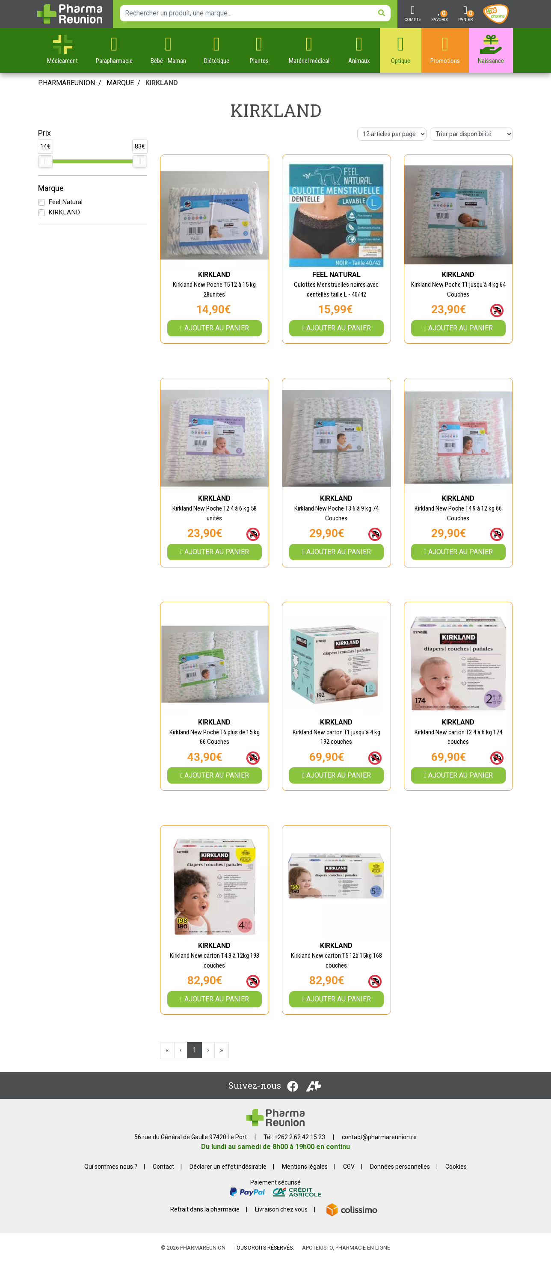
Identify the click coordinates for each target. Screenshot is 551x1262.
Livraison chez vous (281, 1209)
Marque (120, 83)
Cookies (456, 1166)
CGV (349, 1166)
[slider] (45, 161)
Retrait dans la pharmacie (205, 1209)
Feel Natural (65, 202)
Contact (163, 1166)
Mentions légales (305, 1166)
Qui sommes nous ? (110, 1166)
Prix (44, 133)
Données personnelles (400, 1166)
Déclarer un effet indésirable (228, 1166)
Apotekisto (346, 1247)
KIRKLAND (64, 212)
